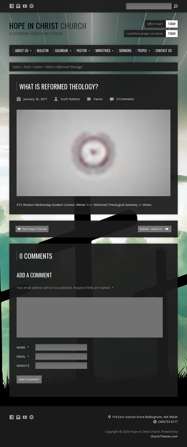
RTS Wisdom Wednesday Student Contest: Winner (51, 205)
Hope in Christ (47, 25)
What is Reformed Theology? (64, 67)
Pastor (38, 67)
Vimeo (147, 205)
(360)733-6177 (168, 422)
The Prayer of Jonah (32, 229)
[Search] (149, 6)
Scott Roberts (70, 99)
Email (23, 356)
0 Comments (125, 99)
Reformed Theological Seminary (115, 205)
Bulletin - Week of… (154, 229)
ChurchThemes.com (164, 436)
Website (23, 366)
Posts (27, 67)
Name (23, 347)
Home (17, 67)
